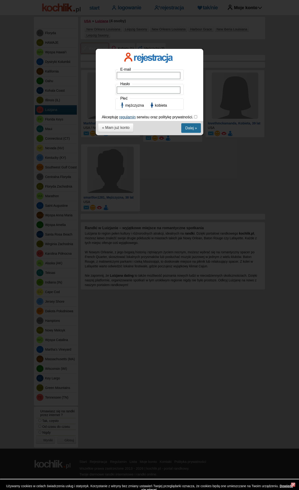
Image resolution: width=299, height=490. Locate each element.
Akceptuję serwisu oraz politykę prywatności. (148, 117)
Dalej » (191, 128)
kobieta (161, 105)
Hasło (125, 84)
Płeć (124, 98)
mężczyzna (134, 105)
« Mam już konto (115, 128)
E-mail (125, 69)
